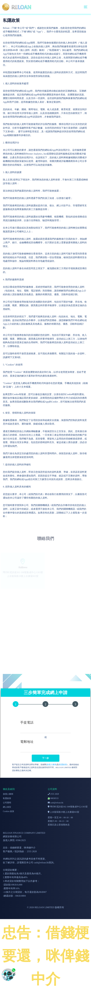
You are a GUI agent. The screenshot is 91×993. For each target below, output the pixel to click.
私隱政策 (63, 765)
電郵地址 (27, 741)
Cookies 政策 (8, 811)
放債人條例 (51, 765)
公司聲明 (7, 803)
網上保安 (7, 807)
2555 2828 (53, 794)
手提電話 (27, 722)
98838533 (53, 798)
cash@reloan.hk (55, 803)
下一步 (45, 758)
